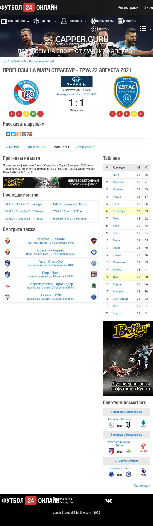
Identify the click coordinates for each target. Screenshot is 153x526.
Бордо (117, 313)
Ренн (116, 204)
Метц (116, 306)
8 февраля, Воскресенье (126, 434)
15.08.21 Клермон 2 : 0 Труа (70, 204)
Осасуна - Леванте (50, 240)
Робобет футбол (63, 502)
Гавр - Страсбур (50, 263)
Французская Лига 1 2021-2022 (76, 94)
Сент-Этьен (120, 298)
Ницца (117, 196)
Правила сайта (62, 499)
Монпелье (119, 262)
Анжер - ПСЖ (50, 296)
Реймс (117, 255)
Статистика (85, 147)
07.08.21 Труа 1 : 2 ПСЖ (67, 211)
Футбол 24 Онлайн (15, 61)
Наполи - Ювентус (120, 419)
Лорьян (117, 284)
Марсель (118, 182)
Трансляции (16, 21)
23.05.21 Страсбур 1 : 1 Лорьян (24, 218)
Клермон (118, 291)
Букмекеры (105, 21)
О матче (12, 147)
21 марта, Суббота (126, 461)
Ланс (116, 226)
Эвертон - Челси (120, 468)
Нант (116, 233)
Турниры (46, 21)
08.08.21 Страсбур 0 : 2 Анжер (24, 211)
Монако (118, 189)
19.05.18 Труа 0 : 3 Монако (69, 218)
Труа (116, 277)
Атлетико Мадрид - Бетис (120, 443)
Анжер (117, 269)
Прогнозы (74, 21)
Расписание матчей (41, 61)
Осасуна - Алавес (50, 252)
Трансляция (35, 147)
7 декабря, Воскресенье (126, 412)
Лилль (117, 240)
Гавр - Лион (50, 274)
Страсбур (119, 211)
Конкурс (103, 28)
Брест (116, 247)
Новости (130, 21)
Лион (116, 218)
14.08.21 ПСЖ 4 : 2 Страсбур (23, 204)
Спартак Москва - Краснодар (50, 285)
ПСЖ (116, 175)
